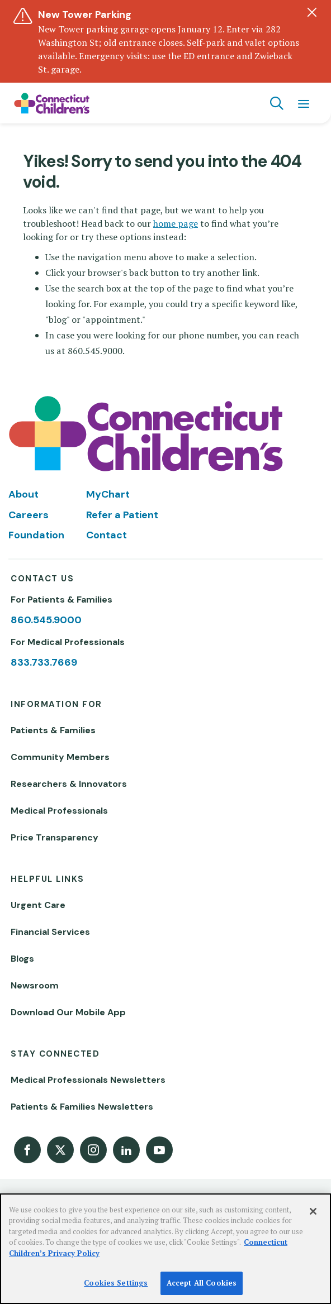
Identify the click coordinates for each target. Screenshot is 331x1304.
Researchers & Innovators (69, 784)
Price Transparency (54, 837)
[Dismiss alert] (312, 12)
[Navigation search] (276, 103)
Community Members (60, 757)
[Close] (313, 1211)
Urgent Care (38, 905)
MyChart (108, 494)
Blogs (22, 958)
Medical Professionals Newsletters (88, 1080)
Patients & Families (53, 730)
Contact (106, 535)
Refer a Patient (122, 515)
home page (175, 223)
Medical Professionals (59, 810)
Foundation (36, 535)
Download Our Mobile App (68, 1012)
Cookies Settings (116, 1283)
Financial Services (50, 932)
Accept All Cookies (202, 1283)
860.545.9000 (46, 620)
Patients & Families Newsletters (82, 1106)
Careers (28, 515)
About (23, 494)
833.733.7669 (44, 662)
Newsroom (35, 985)
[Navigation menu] (303, 103)
